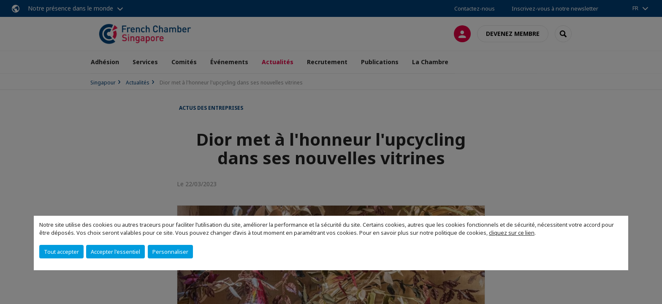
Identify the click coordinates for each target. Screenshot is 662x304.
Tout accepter (61, 251)
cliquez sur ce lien (511, 232)
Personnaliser (170, 251)
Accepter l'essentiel (115, 251)
